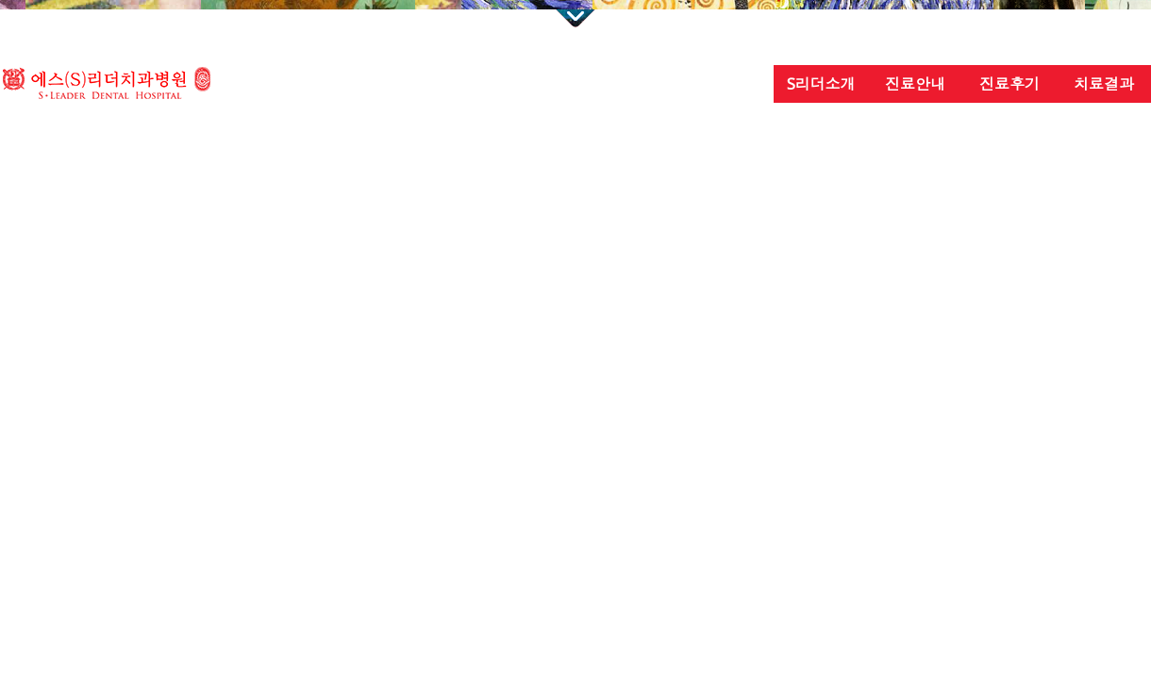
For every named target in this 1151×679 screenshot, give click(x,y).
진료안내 (915, 84)
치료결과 (1104, 84)
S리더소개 (821, 84)
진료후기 (1009, 84)
